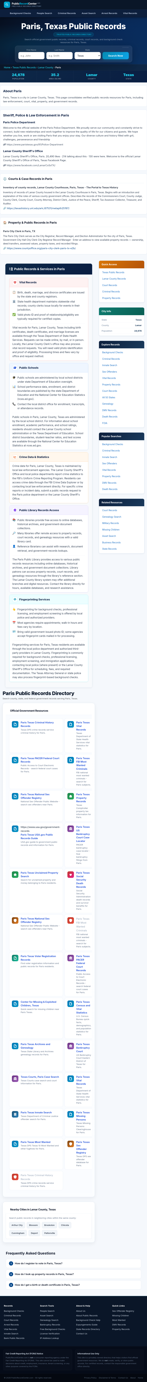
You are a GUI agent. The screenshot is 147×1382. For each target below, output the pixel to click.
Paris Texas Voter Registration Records (38, 958)
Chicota (65, 1225)
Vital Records (109, 378)
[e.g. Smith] (59, 55)
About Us (80, 1311)
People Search (47, 1311)
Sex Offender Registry (123, 1311)
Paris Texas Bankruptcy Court (83, 1048)
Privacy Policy (90, 1378)
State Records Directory (88, 1329)
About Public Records (87, 1315)
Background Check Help (88, 1320)
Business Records (111, 542)
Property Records (111, 298)
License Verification (50, 1333)
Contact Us (81, 1333)
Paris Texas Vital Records (83, 726)
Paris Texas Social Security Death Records (83, 879)
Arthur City (17, 1225)
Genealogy (107, 404)
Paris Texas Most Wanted (35, 1142)
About (132, 1378)
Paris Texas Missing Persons (83, 1116)
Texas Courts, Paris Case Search (40, 1076)
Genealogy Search (111, 517)
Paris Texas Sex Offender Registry (83, 1147)
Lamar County (45, 67)
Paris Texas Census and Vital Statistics (83, 1007)
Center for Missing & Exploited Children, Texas (38, 1003)
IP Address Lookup (49, 1338)
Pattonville (49, 1233)
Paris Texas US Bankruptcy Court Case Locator (83, 834)
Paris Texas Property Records (83, 798)
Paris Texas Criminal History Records (37, 724)
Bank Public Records (14, 1338)
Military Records (110, 523)
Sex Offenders (109, 371)
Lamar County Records (114, 278)
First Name (31, 50)
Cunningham (18, 1233)
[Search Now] (116, 55)
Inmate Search (109, 365)
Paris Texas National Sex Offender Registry (35, 796)
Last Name (59, 50)
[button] (73, 1263)
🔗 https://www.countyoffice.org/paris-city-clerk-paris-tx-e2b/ (39, 248)
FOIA (104, 423)
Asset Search (109, 536)
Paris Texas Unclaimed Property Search (39, 874)
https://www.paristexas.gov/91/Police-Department (35, 144)
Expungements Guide (87, 1324)
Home (7, 67)
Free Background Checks (52, 1329)
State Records (109, 549)
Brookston (49, 1225)
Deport (34, 1233)
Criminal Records (111, 291)
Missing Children (110, 529)
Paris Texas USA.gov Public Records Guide (37, 836)
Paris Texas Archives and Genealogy (35, 1046)
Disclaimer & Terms (107, 1378)
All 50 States (108, 397)
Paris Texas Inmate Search (36, 1112)
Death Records (110, 416)
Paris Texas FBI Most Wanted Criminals (83, 763)
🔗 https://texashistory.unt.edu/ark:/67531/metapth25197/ (36, 208)
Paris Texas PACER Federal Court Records (40, 760)
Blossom (33, 1225)
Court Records (109, 285)
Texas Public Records (24, 67)
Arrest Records (11, 1324)
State (87, 50)
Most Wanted (118, 1320)
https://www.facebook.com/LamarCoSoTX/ (31, 165)
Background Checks (112, 352)
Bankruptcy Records (50, 1324)
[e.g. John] (31, 55)
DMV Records (109, 410)
